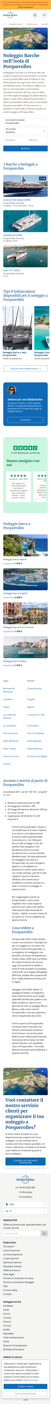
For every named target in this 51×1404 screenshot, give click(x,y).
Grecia (6, 1313)
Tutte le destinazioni (13, 1337)
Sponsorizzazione (12, 1262)
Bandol (30, 680)
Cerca (25, 148)
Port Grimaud (10, 733)
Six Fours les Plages (37, 756)
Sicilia (6, 1309)
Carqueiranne (34, 688)
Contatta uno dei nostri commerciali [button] (26, 1161)
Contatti (7, 1294)
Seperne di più (30, 1380)
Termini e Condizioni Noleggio (18, 1282)
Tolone (6, 763)
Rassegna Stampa (12, 1266)
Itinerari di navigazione (15, 1345)
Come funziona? (11, 1250)
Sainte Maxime (34, 748)
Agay (5, 680)
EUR (26, 1204)
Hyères (30, 707)
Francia (7, 1321)
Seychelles (8, 1333)
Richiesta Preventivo (13, 1349)
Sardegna (8, 1305)
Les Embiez (33, 725)
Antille (6, 1329)
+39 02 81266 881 (25, 1187)
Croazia (7, 1317)
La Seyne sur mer (36, 714)
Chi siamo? (8, 1246)
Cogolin (31, 699)
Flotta (6, 1341)
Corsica (7, 1325)
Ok (44, 1233)
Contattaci (25, 419)
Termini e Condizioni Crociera (18, 1278)
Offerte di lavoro (11, 1270)
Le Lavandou (9, 725)
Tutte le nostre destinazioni (25, 368)
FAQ (5, 1286)
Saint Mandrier (11, 740)
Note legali (8, 1274)
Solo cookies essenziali (25, 1393)
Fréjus (6, 707)
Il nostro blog (10, 1290)
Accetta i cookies (25, 1386)
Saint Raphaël (34, 740)
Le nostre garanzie (12, 1254)
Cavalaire (8, 699)
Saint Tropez (9, 748)
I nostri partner (11, 1258)
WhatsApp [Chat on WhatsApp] (25, 1192)
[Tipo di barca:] (25, 131)
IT (26, 1211)
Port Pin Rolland (35, 733)
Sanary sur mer (11, 756)
